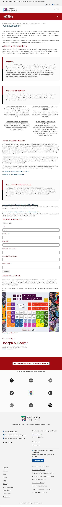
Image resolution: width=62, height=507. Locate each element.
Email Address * (6, 263)
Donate (5, 484)
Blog (30, 1)
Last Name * (5, 241)
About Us (21, 1)
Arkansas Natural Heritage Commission (43, 476)
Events (16, 1)
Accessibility (6, 497)
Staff (26, 1)
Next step (6, 271)
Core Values (29, 424)
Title (3, 226)
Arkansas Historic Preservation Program (43, 473)
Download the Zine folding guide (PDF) (13, 174)
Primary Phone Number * (9, 249)
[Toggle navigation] (57, 10)
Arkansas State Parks (38, 437)
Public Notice (41, 1)
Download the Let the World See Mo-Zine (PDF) (15, 171)
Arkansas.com (36, 442)
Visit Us (5, 471)
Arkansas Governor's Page (42, 424)
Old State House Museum (39, 492)
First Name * (5, 234)
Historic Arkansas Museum (39, 486)
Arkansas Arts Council (38, 470)
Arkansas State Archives (39, 479)
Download (5, 349)
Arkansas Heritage (6, 23)
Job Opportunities (8, 487)
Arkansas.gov (36, 445)
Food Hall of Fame (8, 1)
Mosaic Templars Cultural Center (21, 23)
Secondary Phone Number (9, 256)
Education (33, 23)
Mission (21, 424)
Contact (35, 1)
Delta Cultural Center (38, 483)
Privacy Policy (7, 493)
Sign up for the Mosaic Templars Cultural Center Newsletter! (31, 363)
